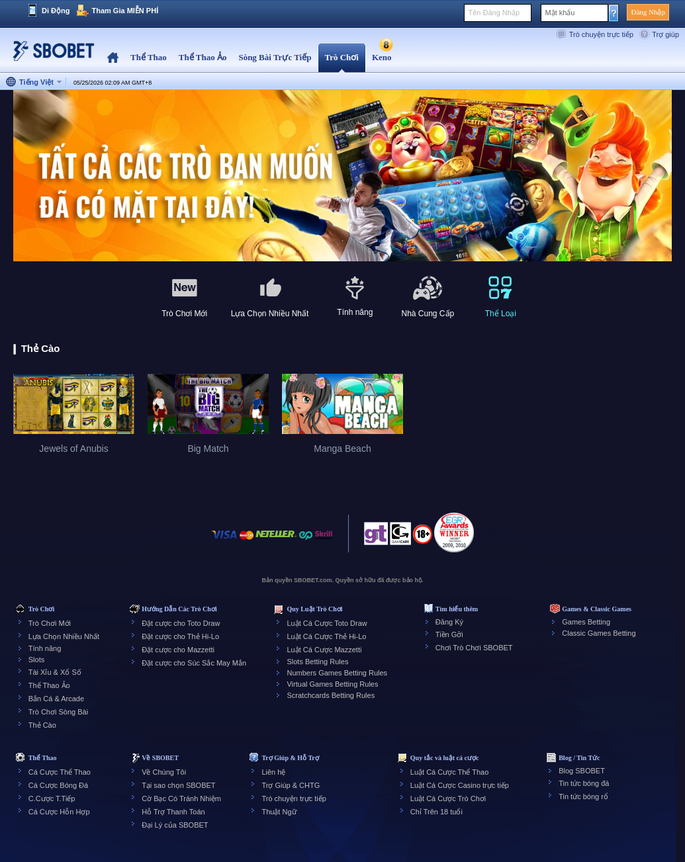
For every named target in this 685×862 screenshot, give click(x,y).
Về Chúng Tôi (164, 772)
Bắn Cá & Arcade (56, 699)
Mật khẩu (559, 13)
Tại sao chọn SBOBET (178, 785)
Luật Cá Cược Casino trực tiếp (459, 785)
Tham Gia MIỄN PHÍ (124, 11)
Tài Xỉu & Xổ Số (54, 672)
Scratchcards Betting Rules (331, 695)
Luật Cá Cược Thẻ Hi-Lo (326, 636)
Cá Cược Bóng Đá (58, 785)
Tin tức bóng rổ (583, 796)
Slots (36, 660)
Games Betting (586, 622)
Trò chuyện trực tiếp (601, 34)
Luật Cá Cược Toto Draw (327, 623)
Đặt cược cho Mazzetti (178, 650)
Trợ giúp (665, 34)
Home (112, 58)
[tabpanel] (342, 176)
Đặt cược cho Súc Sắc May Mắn (194, 663)
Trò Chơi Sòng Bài (58, 712)
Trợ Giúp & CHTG (290, 785)
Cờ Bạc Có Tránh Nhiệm (181, 798)
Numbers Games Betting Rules (337, 673)
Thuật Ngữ (278, 812)
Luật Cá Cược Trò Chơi (448, 798)
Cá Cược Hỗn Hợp (59, 812)
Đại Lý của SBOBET (175, 825)
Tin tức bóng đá (584, 783)
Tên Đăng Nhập (494, 13)
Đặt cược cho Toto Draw (181, 623)
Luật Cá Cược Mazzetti (324, 650)
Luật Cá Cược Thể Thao (449, 772)
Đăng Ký (449, 622)
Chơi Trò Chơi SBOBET (474, 648)
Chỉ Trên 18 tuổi (436, 812)
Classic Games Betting (598, 633)
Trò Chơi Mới (49, 623)
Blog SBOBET (582, 771)
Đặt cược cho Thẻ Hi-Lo (180, 636)
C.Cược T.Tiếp (51, 798)
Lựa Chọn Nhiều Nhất (63, 636)
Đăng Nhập (648, 12)
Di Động (55, 11)
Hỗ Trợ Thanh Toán (173, 812)
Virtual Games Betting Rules (332, 684)
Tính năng (45, 648)
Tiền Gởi (449, 634)
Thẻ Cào (42, 725)
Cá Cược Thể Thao (59, 772)
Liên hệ (273, 772)
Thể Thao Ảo (49, 685)
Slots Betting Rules (317, 662)
